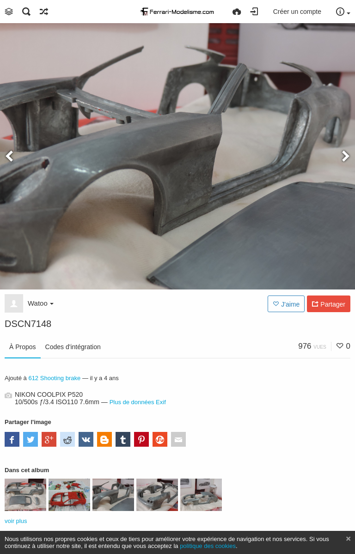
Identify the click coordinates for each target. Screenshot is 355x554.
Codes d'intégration (73, 347)
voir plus (16, 520)
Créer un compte (297, 11)
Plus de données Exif (138, 402)
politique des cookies (208, 545)
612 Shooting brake (54, 378)
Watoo (41, 303)
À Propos (22, 347)
